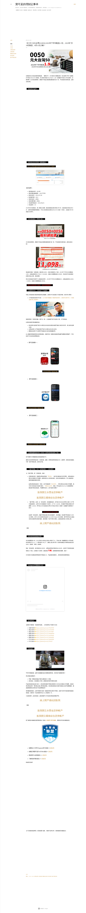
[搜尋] (75, 4)
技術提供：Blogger (43, 908)
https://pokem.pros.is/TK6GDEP (45, 639)
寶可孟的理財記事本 (26, 4)
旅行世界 (49, 10)
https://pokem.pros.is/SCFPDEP (45, 635)
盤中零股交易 (13, 57)
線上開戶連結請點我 (50, 523)
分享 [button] (11, 40)
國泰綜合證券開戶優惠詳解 (36, 444)
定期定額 (12, 51)
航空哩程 (39, 10)
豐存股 (49, 476)
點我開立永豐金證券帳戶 (50, 492)
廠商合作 (30, 10)
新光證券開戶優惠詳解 (50, 371)
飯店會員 (44, 10)
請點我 (52, 748)
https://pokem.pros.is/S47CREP (45, 631)
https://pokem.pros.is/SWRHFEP (45, 633)
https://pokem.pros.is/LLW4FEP (45, 629)
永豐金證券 (12, 49)
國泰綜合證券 (13, 53)
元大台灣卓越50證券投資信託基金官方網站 (41, 166)
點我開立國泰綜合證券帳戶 (50, 497)
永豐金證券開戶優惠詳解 (35, 408)
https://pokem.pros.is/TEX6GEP (45, 637)
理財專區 (34, 10)
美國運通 (25, 10)
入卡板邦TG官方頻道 (50, 720)
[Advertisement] (43, 26)
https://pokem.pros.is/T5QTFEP (45, 628)
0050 (11, 46)
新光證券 (12, 55)
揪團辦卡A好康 (18, 10)
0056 (11, 48)
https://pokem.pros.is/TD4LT (44, 641)
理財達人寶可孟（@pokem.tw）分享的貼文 (45, 609)
